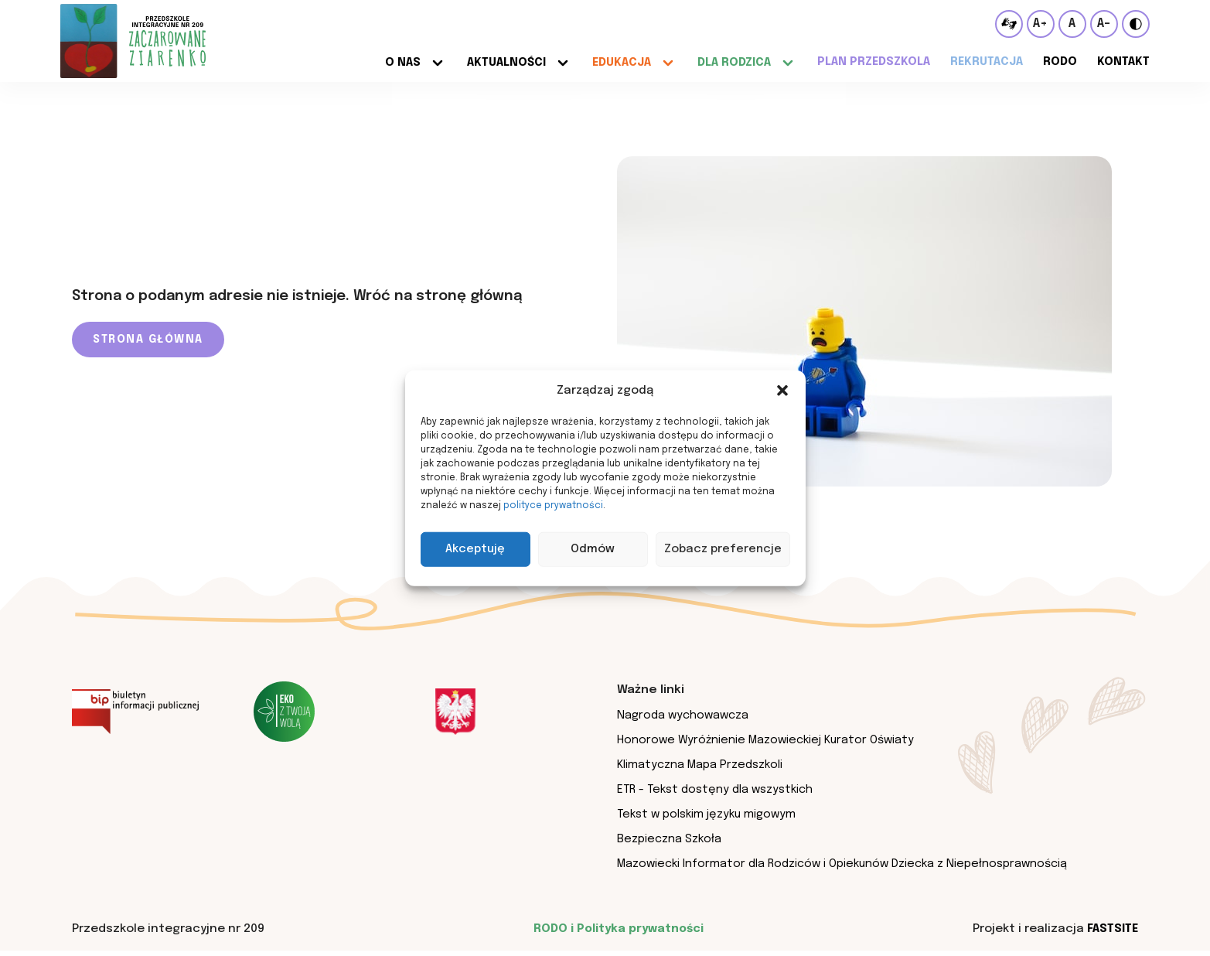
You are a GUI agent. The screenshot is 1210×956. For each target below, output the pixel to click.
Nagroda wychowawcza (685, 715)
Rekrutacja (984, 62)
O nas (396, 62)
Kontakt (1123, 62)
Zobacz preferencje (723, 549)
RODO (1058, 62)
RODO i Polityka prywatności (617, 934)
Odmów (593, 549)
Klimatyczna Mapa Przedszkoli (702, 766)
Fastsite (1111, 934)
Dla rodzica (730, 62)
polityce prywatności (553, 505)
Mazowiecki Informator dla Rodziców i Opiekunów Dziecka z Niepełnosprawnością (848, 868)
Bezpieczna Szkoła (670, 843)
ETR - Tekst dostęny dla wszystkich (718, 792)
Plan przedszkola (870, 62)
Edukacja (617, 62)
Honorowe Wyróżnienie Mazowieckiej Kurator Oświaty (769, 741)
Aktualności (501, 62)
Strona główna (148, 339)
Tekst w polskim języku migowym (710, 817)
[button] (782, 390)
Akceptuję (475, 549)
